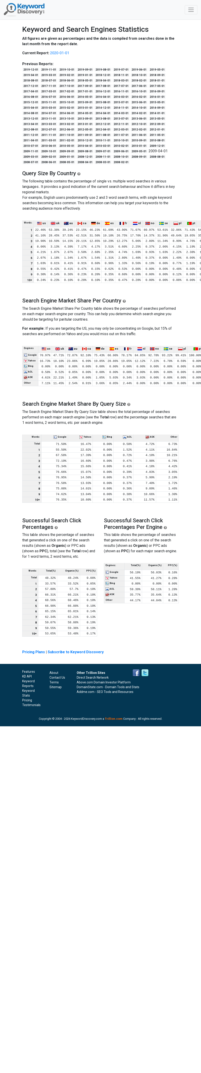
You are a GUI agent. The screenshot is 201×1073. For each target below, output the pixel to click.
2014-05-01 (85, 113)
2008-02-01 (121, 162)
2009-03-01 (30, 156)
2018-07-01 (48, 80)
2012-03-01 (121, 129)
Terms (54, 682)
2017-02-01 (66, 91)
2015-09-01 (85, 102)
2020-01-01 (59, 53)
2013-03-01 (48, 124)
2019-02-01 (66, 75)
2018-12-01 (103, 75)
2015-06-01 (139, 102)
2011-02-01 (66, 140)
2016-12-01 (103, 91)
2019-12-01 (30, 69)
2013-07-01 (121, 118)
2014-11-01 (121, 107)
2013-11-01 (48, 118)
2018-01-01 (157, 80)
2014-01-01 (157, 113)
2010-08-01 (157, 140)
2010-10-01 (121, 140)
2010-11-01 (103, 140)
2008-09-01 (139, 156)
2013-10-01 (66, 118)
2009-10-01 (48, 151)
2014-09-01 (157, 107)
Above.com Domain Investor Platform (104, 682)
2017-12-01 (30, 86)
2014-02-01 (139, 113)
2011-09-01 (85, 135)
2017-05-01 (157, 86)
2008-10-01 (121, 156)
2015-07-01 (121, 102)
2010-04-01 (85, 145)
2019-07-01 (121, 69)
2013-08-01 (103, 118)
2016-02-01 (139, 96)
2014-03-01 (121, 113)
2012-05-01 (85, 129)
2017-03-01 (48, 91)
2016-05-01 (85, 96)
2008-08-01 (157, 156)
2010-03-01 (103, 145)
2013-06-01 (139, 118)
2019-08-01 (103, 69)
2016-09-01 (157, 91)
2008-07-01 (30, 162)
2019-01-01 (85, 75)
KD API (27, 676)
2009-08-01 (85, 151)
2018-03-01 (121, 80)
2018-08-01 (30, 80)
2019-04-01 (30, 75)
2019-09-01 (85, 69)
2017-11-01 (48, 86)
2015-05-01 (157, 102)
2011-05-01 (157, 135)
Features (28, 671)
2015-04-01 (30, 107)
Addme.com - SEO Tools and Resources (105, 692)
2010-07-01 (30, 145)
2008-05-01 (66, 162)
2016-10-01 (139, 91)
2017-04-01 (30, 91)
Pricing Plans (33, 652)
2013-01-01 (85, 124)
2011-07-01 (121, 135)
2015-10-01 (66, 102)
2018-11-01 (121, 75)
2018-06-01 (66, 80)
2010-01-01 (139, 145)
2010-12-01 (85, 140)
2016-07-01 (48, 96)
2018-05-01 (85, 80)
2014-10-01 (139, 107)
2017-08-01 (103, 86)
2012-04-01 (103, 129)
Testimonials (31, 705)
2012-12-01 (103, 124)
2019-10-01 (66, 69)
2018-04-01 (103, 80)
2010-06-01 (48, 145)
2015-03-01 (48, 107)
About (53, 673)
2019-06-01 (139, 69)
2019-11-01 (48, 69)
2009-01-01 (66, 156)
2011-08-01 (103, 135)
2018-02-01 (139, 80)
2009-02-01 (48, 156)
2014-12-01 (103, 107)
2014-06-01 (66, 113)
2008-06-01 (48, 162)
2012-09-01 (157, 124)
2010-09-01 (139, 140)
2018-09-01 (157, 75)
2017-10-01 (66, 86)
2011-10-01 (66, 135)
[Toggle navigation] (191, 9)
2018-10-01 (139, 75)
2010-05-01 (66, 145)
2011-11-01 (48, 135)
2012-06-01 (66, 129)
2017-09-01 (85, 86)
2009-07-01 (103, 151)
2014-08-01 (30, 113)
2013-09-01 (85, 118)
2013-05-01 (157, 118)
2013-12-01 (30, 118)
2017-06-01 (139, 86)
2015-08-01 (103, 102)
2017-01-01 (85, 91)
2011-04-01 (30, 140)
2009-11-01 (30, 151)
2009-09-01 (66, 151)
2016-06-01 (66, 96)
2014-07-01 (48, 113)
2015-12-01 (30, 102)
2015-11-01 (48, 102)
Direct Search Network (93, 677)
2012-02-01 (139, 129)
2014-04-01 (103, 113)
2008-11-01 (103, 156)
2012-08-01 (30, 129)
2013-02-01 (66, 124)
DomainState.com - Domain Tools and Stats (108, 687)
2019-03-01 (48, 75)
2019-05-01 (157, 69)
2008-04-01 (85, 162)
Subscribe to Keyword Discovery (76, 652)
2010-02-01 (121, 145)
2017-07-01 (121, 86)
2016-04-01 (103, 96)
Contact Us (57, 677)
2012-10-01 (139, 124)
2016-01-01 (157, 96)
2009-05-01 (139, 151)
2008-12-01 (85, 156)
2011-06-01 (139, 135)
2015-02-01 (66, 107)
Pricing (27, 700)
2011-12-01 (30, 135)
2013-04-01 (30, 124)
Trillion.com (114, 718)
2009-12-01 (157, 145)
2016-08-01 (30, 96)
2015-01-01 (85, 107)
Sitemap (55, 687)
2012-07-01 (48, 129)
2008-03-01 (103, 162)
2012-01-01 (157, 129)
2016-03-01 (121, 96)
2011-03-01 (48, 140)
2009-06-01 (121, 151)
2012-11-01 (121, 124)
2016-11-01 (121, 91)
